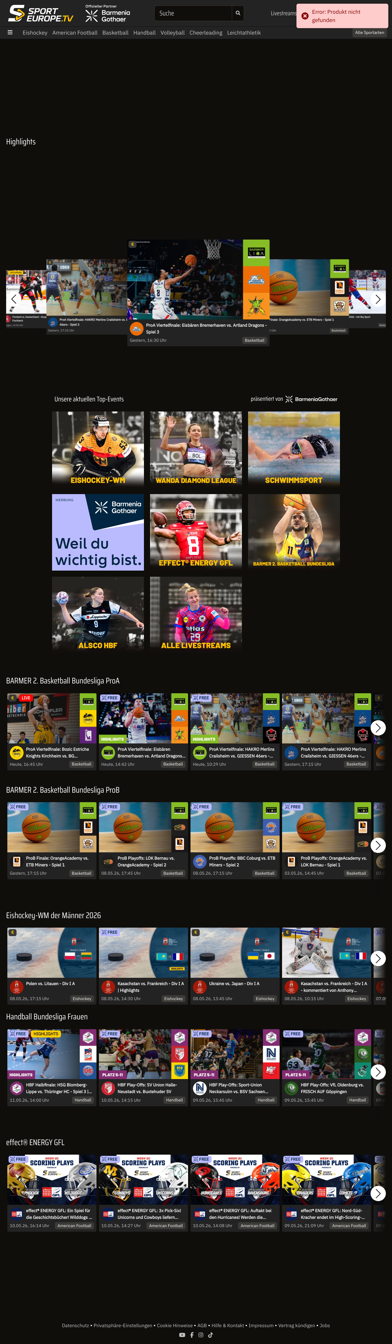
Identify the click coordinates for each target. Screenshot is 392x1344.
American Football (74, 32)
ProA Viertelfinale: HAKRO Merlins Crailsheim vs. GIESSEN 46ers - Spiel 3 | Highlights (241, 752)
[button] (13, 299)
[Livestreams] (196, 615)
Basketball (115, 32)
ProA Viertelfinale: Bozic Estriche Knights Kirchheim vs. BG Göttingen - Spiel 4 (57, 752)
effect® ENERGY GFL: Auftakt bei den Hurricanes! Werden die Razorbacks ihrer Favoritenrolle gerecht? (240, 1214)
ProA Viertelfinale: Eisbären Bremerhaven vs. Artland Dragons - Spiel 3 (206, 328)
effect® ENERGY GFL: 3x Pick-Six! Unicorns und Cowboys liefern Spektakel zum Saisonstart (149, 1214)
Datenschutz (76, 1326)
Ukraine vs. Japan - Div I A (234, 983)
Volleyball (172, 32)
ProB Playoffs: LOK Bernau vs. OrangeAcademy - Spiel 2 (146, 861)
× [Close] (380, 29)
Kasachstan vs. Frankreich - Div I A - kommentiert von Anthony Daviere (334, 987)
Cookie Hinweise (175, 1326)
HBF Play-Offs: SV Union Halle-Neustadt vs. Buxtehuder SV (147, 1088)
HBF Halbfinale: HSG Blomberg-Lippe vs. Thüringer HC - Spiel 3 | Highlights (57, 1088)
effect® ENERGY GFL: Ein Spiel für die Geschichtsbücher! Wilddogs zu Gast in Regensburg (59, 1214)
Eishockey (35, 32)
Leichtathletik (244, 32)
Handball (145, 32)
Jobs (325, 1326)
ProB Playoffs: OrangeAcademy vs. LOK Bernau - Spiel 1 (334, 861)
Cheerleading (206, 32)
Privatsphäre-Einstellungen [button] (123, 1326)
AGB (202, 1326)
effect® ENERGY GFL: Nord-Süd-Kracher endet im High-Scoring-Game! (331, 1214)
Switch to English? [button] (362, 30)
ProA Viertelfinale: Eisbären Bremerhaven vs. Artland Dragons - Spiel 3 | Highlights (151, 752)
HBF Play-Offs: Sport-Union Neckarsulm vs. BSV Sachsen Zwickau (237, 1088)
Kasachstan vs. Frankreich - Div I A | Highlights (151, 987)
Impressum (262, 1326)
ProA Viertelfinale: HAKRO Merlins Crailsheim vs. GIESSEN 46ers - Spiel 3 (98, 322)
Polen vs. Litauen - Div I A (50, 983)
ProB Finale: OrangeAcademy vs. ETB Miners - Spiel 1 (298, 320)
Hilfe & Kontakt (228, 1326)
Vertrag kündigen (297, 1326)
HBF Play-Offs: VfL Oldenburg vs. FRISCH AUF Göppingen (332, 1088)
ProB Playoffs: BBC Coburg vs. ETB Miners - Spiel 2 (242, 861)
